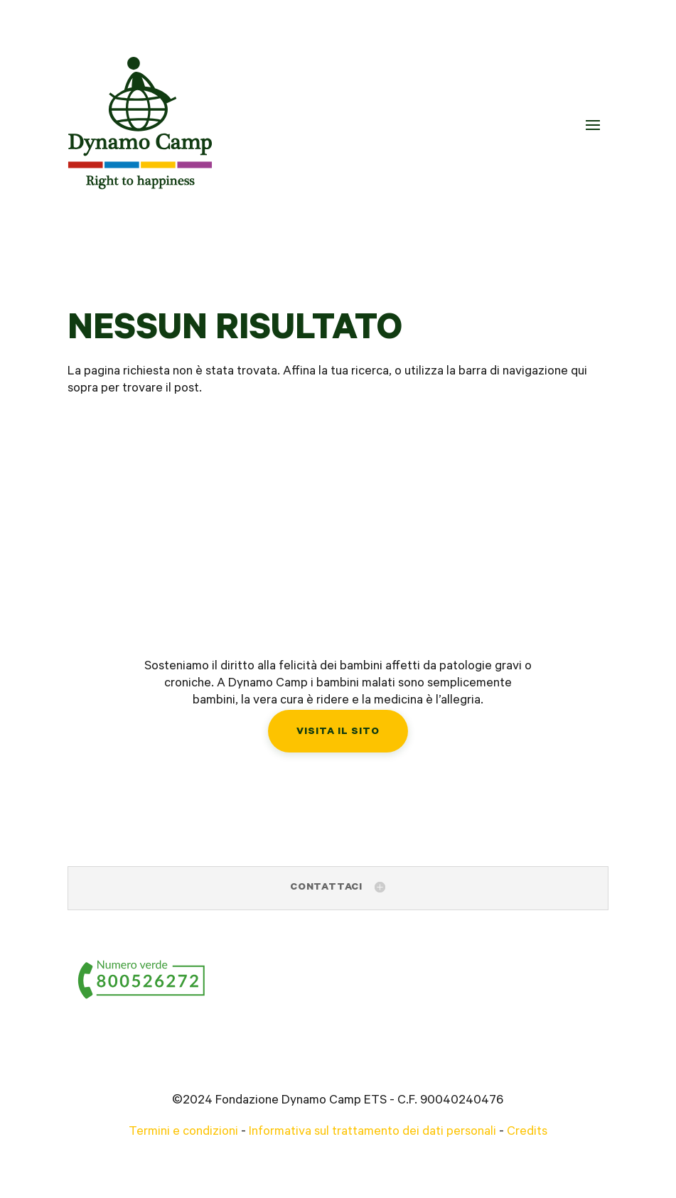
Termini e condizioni (183, 1133)
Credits (527, 1133)
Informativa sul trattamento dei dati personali (372, 1133)
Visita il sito (338, 732)
